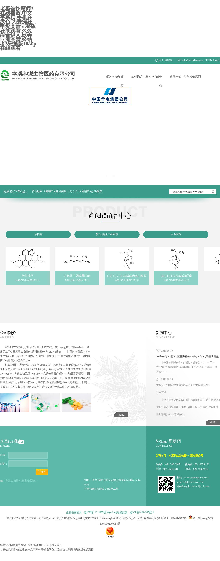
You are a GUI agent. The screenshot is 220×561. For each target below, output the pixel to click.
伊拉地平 (37, 191)
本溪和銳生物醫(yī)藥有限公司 (22, 347)
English (216, 60)
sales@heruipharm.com (192, 60)
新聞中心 (175, 76)
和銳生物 (47, 347)
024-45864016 (165, 60)
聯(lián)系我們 (192, 76)
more (121, 415)
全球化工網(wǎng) (123, 518)
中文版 (208, 60)
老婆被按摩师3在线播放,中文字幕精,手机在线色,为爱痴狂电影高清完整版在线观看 (46, 549)
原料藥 (38, 234)
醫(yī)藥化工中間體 (107, 234)
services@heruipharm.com (190, 482)
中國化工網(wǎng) (101, 518)
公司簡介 (137, 76)
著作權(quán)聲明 (153, 518)
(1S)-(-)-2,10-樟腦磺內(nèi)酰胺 (85, 191)
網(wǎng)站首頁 (115, 81)
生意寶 (138, 518)
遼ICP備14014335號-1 (176, 518)
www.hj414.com (200, 486)
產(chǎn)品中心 (153, 81)
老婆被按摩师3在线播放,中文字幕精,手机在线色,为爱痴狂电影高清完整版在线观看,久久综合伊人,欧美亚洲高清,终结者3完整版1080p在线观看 (18, 28)
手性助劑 (176, 234)
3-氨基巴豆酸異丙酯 (55, 191)
